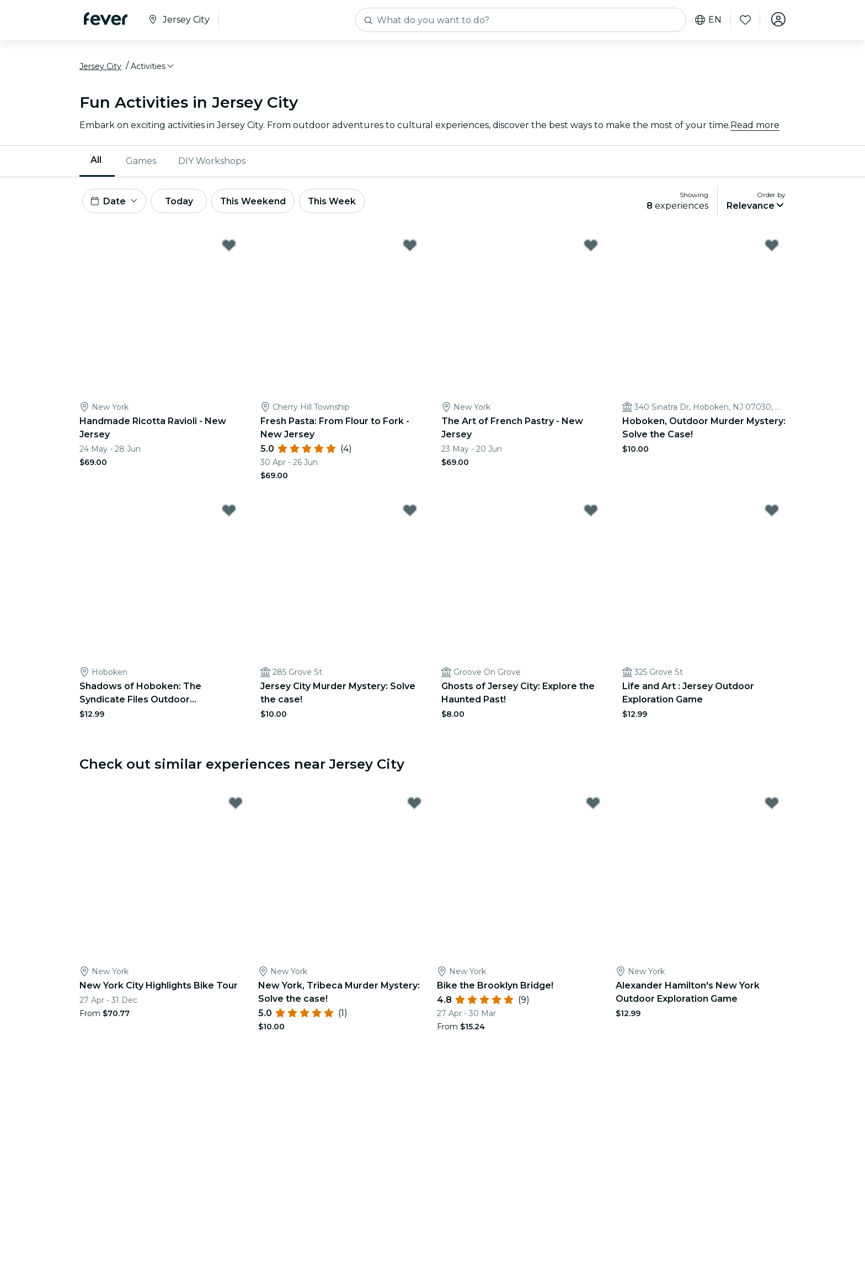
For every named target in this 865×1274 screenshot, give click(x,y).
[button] (153, 67)
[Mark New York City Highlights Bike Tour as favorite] (235, 807)
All (96, 162)
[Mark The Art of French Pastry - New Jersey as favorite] (591, 249)
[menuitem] (97, 162)
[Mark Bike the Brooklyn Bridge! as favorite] (593, 807)
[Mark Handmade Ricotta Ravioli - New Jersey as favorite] (229, 249)
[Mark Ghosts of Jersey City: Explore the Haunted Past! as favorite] (591, 514)
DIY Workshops (211, 162)
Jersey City (100, 68)
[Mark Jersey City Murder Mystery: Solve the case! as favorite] (410, 514)
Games (141, 162)
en (707, 20)
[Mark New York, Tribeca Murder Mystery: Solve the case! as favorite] (414, 807)
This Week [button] (341, 203)
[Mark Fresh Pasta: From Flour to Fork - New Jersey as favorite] (410, 249)
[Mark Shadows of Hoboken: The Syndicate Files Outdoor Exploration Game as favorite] (229, 514)
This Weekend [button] (261, 203)
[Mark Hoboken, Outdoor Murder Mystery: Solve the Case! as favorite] (772, 249)
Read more (754, 126)
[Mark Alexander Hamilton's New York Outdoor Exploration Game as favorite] (772, 807)
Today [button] (183, 203)
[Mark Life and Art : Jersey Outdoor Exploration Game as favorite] (772, 514)
